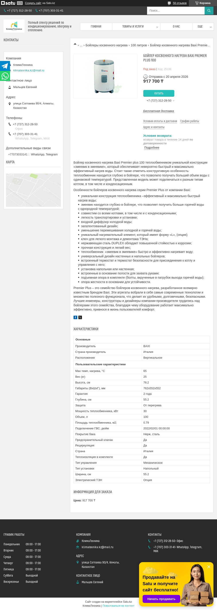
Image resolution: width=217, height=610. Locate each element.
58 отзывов (180, 3)
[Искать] (209, 11)
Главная (96, 26)
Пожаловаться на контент (118, 605)
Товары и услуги (133, 26)
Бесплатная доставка (158, 111)
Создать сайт (33, 3)
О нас (176, 26)
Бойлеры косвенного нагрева (107, 45)
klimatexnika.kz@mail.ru (28, 70)
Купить (158, 93)
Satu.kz (127, 601)
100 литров (139, 45)
